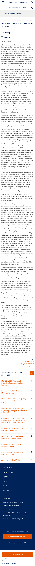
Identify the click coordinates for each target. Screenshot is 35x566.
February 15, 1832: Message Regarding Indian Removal (12, 453)
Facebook (9, 543)
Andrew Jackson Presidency (24, 20)
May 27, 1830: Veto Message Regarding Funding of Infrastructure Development (14, 411)
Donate (5, 486)
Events (5, 481)
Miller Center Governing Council (13, 502)
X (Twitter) (14, 543)
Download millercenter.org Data (13, 519)
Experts (5, 477)
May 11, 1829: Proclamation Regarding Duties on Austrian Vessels (12, 383)
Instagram (25, 543)
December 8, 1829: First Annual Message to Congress (13, 392)
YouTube (19, 543)
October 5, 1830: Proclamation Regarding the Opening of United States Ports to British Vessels (13, 421)
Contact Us (6, 498)
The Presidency (8, 468)
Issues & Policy (8, 472)
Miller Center (21, 3)
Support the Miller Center (17, 537)
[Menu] (3, 2)
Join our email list (17, 554)
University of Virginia (11, 3)
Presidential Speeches (8, 20)
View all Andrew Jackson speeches (32, 373)
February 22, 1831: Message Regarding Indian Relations (12, 437)
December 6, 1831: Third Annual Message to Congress (13, 445)
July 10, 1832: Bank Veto (10, 460)
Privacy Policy (7, 509)
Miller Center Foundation (11, 506)
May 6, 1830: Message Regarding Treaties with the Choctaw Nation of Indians (14, 401)
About (5, 495)
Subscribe (6, 490)
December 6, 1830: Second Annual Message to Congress (14, 429)
